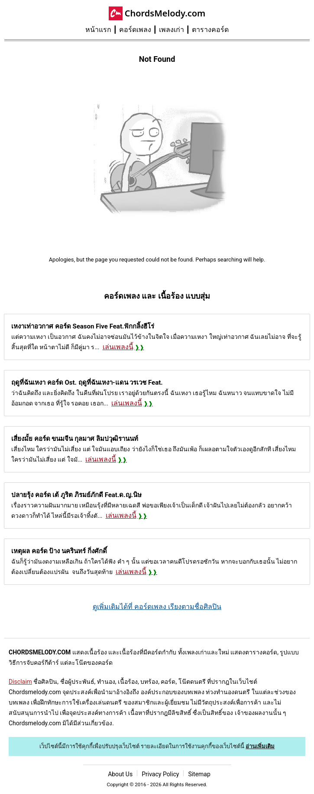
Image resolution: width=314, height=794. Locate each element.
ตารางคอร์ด (210, 30)
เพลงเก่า (171, 30)
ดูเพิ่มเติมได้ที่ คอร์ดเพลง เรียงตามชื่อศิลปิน (157, 607)
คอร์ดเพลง (135, 30)
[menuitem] (102, 30)
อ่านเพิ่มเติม (260, 746)
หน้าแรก (98, 30)
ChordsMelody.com (165, 13)
